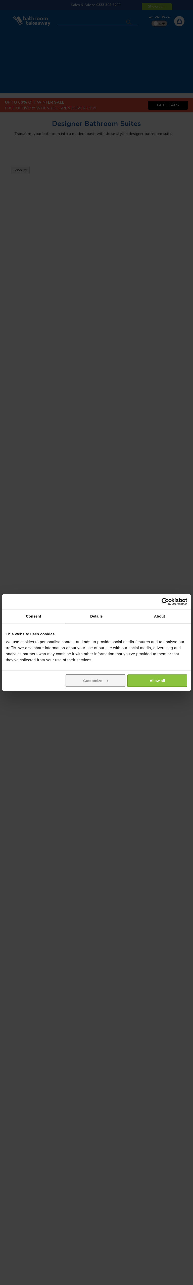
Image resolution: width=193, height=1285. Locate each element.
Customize (95, 681)
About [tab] (159, 616)
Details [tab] (96, 616)
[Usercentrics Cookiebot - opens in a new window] (165, 601)
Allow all (157, 681)
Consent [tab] (33, 616)
